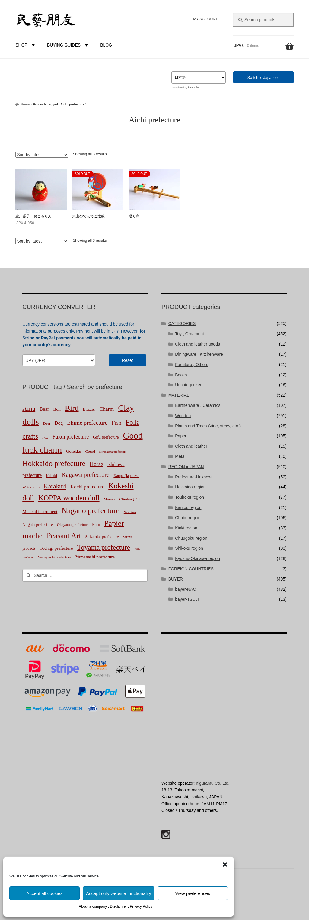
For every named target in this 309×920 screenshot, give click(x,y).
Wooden (183, 415)
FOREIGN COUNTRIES (191, 568)
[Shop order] (41, 155)
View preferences (192, 893)
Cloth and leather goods (197, 344)
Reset (127, 360)
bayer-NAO (185, 589)
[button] (225, 864)
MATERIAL (178, 395)
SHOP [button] (26, 45)
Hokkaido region (190, 486)
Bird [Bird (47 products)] (71, 408)
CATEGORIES (182, 323)
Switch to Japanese (263, 78)
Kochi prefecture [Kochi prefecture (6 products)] (87, 487)
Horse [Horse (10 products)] (96, 464)
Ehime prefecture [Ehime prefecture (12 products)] (87, 423)
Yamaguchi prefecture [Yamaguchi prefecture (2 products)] (54, 557)
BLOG (106, 45)
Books (181, 374)
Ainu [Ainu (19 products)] (28, 408)
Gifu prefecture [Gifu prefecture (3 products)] (106, 437)
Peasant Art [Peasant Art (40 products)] (64, 536)
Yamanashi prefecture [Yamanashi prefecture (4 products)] (95, 557)
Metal (180, 456)
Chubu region (187, 517)
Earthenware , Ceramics (197, 405)
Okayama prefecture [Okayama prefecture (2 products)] (72, 525)
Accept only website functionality (118, 893)
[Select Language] (198, 77)
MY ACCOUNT (205, 19)
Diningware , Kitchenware (199, 354)
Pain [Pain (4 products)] (96, 524)
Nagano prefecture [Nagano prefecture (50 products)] (90, 510)
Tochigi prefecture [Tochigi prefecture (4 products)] (56, 548)
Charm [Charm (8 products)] (106, 409)
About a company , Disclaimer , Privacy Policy (115, 906)
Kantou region (188, 507)
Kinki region (186, 528)
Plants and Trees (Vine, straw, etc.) (208, 425)
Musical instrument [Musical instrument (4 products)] (39, 511)
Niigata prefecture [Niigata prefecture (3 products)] (37, 524)
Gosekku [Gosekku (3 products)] (73, 451)
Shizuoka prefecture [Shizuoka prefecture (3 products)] (102, 537)
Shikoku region (189, 548)
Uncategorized (188, 384)
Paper (180, 435)
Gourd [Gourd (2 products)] (90, 451)
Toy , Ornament (189, 333)
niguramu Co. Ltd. (212, 783)
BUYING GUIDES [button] (68, 45)
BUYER (175, 579)
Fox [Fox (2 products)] (45, 437)
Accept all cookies (44, 893)
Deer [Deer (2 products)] (46, 423)
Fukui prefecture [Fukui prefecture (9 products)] (71, 437)
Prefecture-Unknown (194, 476)
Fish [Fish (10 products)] (116, 423)
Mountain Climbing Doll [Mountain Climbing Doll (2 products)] (123, 499)
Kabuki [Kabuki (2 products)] (51, 476)
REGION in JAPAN (186, 466)
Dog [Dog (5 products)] (59, 423)
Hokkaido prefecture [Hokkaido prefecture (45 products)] (53, 463)
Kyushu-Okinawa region (197, 558)
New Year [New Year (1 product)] (130, 512)
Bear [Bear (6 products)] (44, 409)
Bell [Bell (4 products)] (57, 409)
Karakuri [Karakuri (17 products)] (55, 486)
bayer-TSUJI (187, 599)
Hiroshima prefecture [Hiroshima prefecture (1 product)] (113, 451)
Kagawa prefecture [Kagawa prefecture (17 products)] (85, 474)
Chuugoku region (191, 538)
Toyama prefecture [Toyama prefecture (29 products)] (103, 547)
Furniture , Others (191, 364)
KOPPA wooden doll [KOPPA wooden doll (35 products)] (69, 498)
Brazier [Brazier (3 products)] (89, 409)
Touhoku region (189, 497)
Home (25, 104)
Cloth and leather (191, 446)
